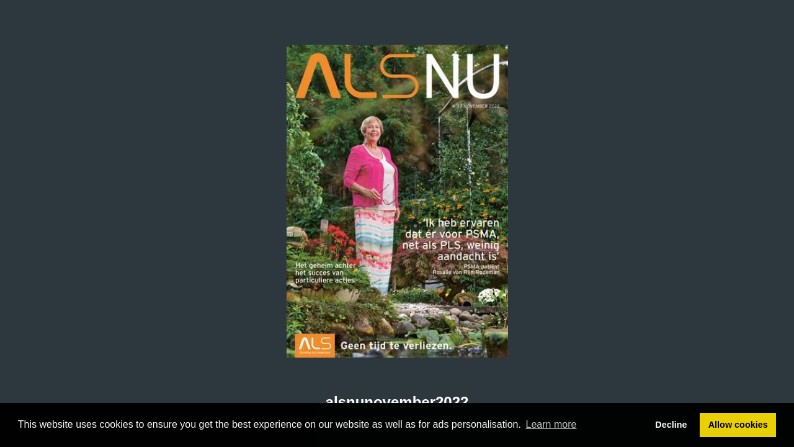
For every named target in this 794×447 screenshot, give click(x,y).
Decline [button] (671, 425)
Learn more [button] (551, 424)
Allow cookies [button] (738, 425)
